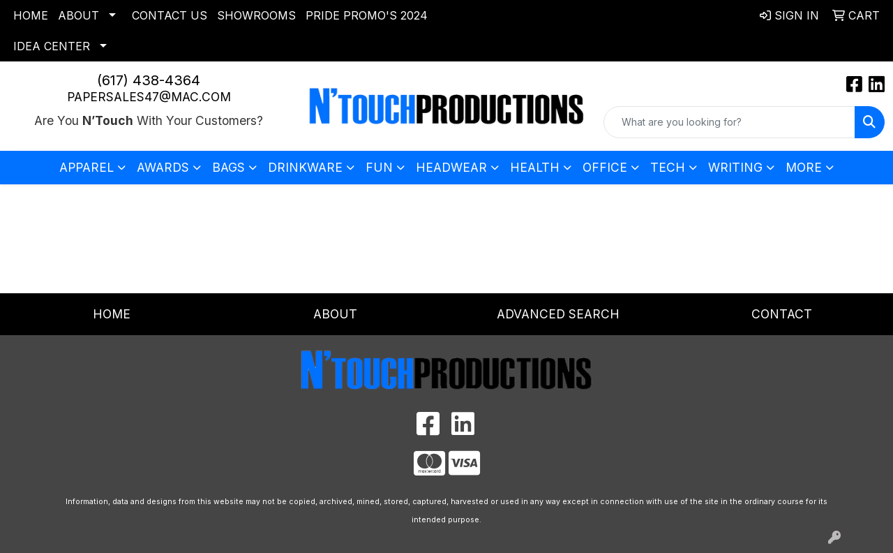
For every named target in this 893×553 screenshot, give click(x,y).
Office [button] (605, 167)
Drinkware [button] (305, 167)
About (78, 15)
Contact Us (169, 15)
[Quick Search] (729, 122)
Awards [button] (163, 167)
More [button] (804, 167)
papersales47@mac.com (149, 96)
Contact (781, 314)
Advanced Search (558, 314)
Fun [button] (379, 167)
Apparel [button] (86, 167)
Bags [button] (228, 167)
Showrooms (256, 15)
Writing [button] (735, 167)
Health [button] (535, 167)
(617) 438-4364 (148, 80)
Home (30, 15)
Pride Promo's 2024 (367, 15)
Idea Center (51, 46)
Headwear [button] (451, 167)
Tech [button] (667, 167)
